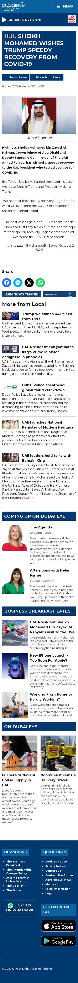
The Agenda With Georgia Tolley (18, 871)
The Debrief (15, 885)
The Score (13, 890)
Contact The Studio (59, 875)
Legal (49, 893)
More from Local (48, 77)
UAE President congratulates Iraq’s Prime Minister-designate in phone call (38, 352)
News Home (18, 77)
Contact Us (53, 870)
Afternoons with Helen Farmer (18, 879)
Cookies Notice (56, 861)
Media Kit (52, 884)
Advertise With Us (58, 879)
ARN (15, 968)
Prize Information (58, 888)
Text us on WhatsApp (19, 907)
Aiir (26, 968)
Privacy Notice (55, 866)
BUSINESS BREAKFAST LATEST (38, 611)
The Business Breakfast (15, 863)
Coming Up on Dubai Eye (34, 516)
